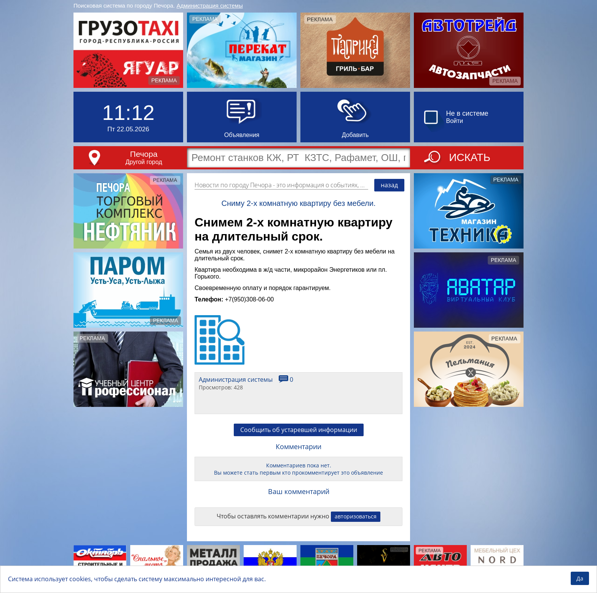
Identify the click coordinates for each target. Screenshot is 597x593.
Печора (144, 154)
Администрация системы (210, 5)
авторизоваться (356, 516)
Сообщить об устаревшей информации (298, 430)
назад (389, 185)
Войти (454, 121)
